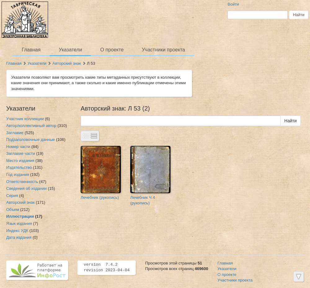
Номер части (18, 146)
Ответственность (22, 181)
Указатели (70, 49)
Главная (31, 49)
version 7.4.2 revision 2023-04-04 (107, 267)
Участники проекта (163, 49)
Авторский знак (66, 63)
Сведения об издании (26, 188)
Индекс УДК (17, 230)
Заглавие (15, 132)
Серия (12, 195)
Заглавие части (20, 153)
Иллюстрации (20, 216)
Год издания (17, 174)
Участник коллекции (25, 118)
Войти (233, 4)
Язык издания (19, 223)
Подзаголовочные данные (30, 139)
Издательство (19, 167)
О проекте (111, 49)
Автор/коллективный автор (31, 125)
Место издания (20, 160)
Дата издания (19, 237)
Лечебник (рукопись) (100, 197)
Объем (12, 209)
